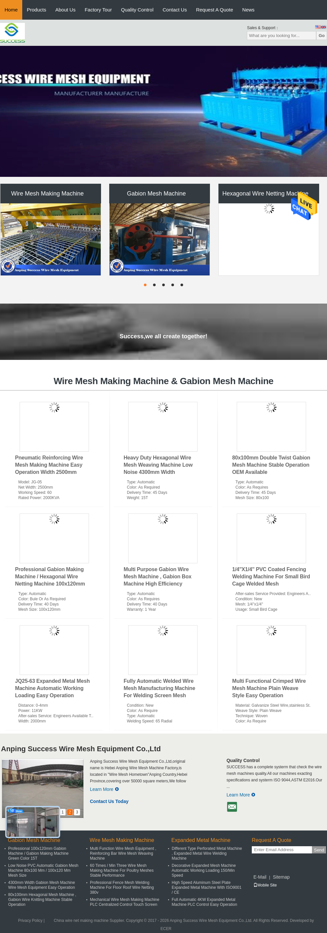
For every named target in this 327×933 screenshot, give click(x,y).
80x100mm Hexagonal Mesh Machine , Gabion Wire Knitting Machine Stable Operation (42, 899)
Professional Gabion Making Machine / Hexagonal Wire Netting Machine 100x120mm (50, 577)
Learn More (104, 789)
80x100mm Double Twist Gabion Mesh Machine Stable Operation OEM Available (271, 465)
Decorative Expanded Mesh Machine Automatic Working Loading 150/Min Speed (204, 870)
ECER (166, 928)
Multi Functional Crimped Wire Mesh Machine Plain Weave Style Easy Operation (269, 688)
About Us (65, 9)
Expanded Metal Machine (201, 840)
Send (319, 850)
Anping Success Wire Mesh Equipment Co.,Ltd (81, 749)
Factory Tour (98, 9)
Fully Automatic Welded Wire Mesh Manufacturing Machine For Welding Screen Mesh (159, 688)
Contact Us (175, 9)
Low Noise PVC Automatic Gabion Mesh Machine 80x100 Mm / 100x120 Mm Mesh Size (43, 870)
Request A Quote (214, 9)
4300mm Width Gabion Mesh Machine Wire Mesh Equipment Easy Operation (41, 885)
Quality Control (137, 9)
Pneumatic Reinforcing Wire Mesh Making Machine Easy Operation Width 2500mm (49, 465)
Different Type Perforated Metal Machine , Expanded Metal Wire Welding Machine (207, 853)
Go (321, 35)
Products (36, 9)
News (248, 9)
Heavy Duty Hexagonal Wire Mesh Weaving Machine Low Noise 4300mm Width (158, 465)
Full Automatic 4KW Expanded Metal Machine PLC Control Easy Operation (204, 902)
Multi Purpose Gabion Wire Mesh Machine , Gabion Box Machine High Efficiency (157, 577)
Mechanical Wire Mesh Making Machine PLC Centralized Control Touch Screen (124, 902)
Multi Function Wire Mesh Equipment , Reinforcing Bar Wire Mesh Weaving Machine (123, 853)
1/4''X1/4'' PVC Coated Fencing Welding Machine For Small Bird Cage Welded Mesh (271, 577)
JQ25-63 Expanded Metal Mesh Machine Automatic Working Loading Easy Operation (52, 688)
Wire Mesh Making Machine (47, 193)
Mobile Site (265, 885)
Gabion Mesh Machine (156, 193)
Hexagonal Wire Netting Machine (265, 193)
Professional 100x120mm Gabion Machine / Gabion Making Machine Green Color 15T (38, 853)
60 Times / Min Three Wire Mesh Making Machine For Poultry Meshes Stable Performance (122, 870)
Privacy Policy (30, 920)
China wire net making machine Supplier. (90, 920)
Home (11, 9)
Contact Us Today (109, 801)
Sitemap (281, 877)
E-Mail (260, 877)
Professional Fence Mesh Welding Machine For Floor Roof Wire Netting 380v (122, 887)
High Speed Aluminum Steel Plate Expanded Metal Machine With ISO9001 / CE (206, 887)
